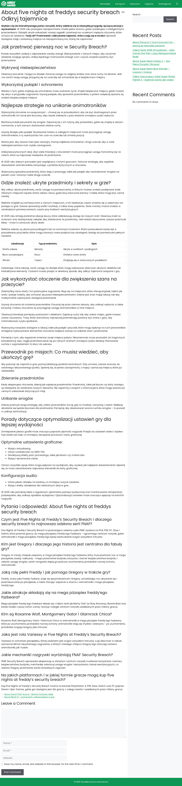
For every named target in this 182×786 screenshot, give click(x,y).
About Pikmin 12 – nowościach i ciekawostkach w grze (29, 697)
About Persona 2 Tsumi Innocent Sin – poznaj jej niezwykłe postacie (154, 44)
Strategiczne (164, 3)
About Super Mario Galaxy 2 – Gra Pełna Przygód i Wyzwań (151, 63)
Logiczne (149, 3)
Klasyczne (135, 3)
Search (136, 14)
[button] (177, 4)
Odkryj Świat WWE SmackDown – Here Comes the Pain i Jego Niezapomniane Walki (154, 53)
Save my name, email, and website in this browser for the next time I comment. (48, 764)
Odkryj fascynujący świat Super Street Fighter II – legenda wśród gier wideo (154, 78)
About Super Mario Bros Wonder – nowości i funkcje (151, 70)
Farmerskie (105, 3)
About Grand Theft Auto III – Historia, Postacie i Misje (28, 694)
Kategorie (120, 3)
